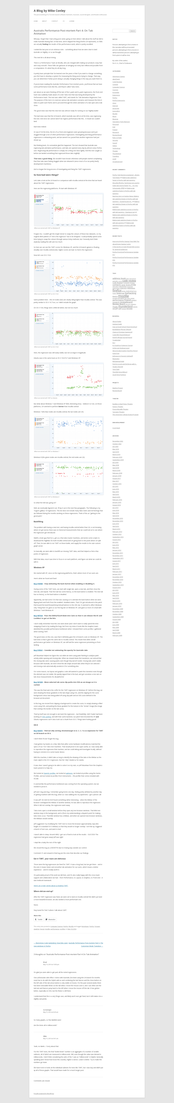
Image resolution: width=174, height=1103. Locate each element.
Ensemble (116, 92)
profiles (62, 929)
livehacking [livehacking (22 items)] (130, 293)
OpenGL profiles (49, 773)
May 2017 (116, 481)
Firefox (65, 926)
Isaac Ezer (116, 353)
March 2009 (116, 633)
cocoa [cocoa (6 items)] (120, 281)
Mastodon (116, 359)
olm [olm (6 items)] (125, 298)
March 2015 (116, 497)
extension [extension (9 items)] (123, 288)
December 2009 (118, 609)
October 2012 (117, 534)
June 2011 (116, 564)
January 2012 (117, 550)
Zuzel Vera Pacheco (119, 375)
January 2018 (117, 476)
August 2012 (117, 540)
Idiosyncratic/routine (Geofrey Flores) (125, 351)
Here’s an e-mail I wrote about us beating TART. (51, 886)
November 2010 (118, 580)
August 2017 (117, 478)
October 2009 (117, 614)
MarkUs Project (118, 388)
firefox (91, 926)
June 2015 (116, 489)
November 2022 (118, 441)
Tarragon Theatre (118, 412)
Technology (116, 148)
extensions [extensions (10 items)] (131, 288)
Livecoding (116, 111)
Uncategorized (117, 162)
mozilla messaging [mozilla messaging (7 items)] (118, 298)
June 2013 (116, 524)
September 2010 (118, 585)
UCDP (114, 159)
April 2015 (116, 494)
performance (54, 929)
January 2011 (117, 574)
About (44, 21)
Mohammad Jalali (118, 361)
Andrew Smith (117, 324)
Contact (55, 21)
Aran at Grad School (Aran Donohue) (125, 327)
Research (116, 132)
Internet (115, 106)
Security (115, 140)
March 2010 (116, 601)
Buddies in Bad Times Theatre (123, 404)
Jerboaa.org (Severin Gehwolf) (123, 356)
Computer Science (56, 926)
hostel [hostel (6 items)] (114, 293)
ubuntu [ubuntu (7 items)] (135, 307)
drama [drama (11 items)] (128, 285)
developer (85, 926)
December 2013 (118, 518)
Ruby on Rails (117, 138)
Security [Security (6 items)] (127, 304)
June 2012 (116, 545)
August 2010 (117, 588)
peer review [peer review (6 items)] (130, 298)
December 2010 (118, 577)
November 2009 (118, 611)
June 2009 (116, 625)
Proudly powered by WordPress (44, 1094)
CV (63, 21)
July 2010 (115, 590)
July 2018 (115, 462)
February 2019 (117, 457)
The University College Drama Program (125, 415)
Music (114, 116)
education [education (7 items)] (116, 286)
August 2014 (117, 505)
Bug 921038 (38, 682)
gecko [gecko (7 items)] (124, 291)
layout (42, 929)
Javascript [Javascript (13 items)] (120, 293)
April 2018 (116, 468)
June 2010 (116, 593)
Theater (115, 151)
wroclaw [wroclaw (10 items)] (129, 309)
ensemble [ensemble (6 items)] (130, 286)
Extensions (116, 95)
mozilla (47, 929)
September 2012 (118, 537)
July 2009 (115, 622)
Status (115, 146)
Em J (114, 343)
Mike (45, 1036)
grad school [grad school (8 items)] (130, 291)
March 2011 (116, 569)
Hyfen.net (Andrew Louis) (121, 348)
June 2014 (116, 510)
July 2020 (115, 447)
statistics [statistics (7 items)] (133, 304)
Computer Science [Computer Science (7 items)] (129, 283)
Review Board (117, 135)
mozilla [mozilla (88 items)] (123, 296)
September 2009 (118, 617)
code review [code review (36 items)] (129, 280)
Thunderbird (117, 154)
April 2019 (116, 452)
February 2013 (117, 532)
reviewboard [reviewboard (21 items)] (126, 302)
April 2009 (116, 630)
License (71, 21)
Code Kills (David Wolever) (121, 335)
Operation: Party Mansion (121, 122)
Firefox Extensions (119, 100)
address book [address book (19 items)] (119, 278)
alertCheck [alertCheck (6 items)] (133, 278)
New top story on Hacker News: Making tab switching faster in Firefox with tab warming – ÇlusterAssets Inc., (126, 199)
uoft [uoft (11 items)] (120, 308)
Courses (115, 90)
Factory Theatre (118, 407)
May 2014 (116, 513)
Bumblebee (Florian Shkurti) (122, 329)
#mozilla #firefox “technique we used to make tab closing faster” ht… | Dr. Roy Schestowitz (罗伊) (126, 185)
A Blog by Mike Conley (49, 11)
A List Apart (116, 428)
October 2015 (117, 484)
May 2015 (116, 492)
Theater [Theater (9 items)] (115, 307)
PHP (114, 127)
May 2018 (116, 465)
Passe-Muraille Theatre (120, 409)
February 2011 (117, 572)
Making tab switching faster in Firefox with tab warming (124, 191)
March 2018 (116, 470)
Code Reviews (117, 82)
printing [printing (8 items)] (133, 300)
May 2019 (116, 449)
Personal (116, 124)
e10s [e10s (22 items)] (133, 284)
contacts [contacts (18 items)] (117, 284)
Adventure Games (119, 76)
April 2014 (116, 516)
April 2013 (116, 526)
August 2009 (117, 619)
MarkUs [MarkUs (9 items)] (115, 296)
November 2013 (118, 521)
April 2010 (116, 598)
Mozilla (71, 926)
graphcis (37, 929)
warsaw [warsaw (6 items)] (124, 309)
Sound (115, 143)
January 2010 (117, 606)
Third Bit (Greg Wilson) (120, 372)
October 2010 (117, 582)
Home (36, 21)
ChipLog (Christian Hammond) (122, 332)
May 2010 (116, 596)
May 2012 (116, 548)
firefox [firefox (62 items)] (117, 290)
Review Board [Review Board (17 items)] (119, 304)
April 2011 (116, 566)
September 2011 (118, 558)
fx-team (97, 926)
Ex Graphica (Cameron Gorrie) (123, 345)
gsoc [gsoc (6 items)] (135, 291)
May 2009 (116, 627)
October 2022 (117, 444)
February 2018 (117, 473)
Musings (115, 119)
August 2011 (117, 561)
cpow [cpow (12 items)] (123, 285)
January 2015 (117, 502)
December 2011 (118, 553)
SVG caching (46, 717)
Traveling (116, 156)
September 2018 (118, 460)
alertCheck (116, 79)
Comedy (115, 84)
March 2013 (116, 529)
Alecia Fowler (117, 321)
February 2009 (117, 635)
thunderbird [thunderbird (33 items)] (125, 306)
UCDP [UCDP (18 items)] (115, 308)
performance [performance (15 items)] (118, 300)
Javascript (116, 108)
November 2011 (118, 556)
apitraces (69, 773)
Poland (115, 130)
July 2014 (115, 508)
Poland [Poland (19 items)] (127, 300)
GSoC (114, 103)
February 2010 (117, 603)
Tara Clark (116, 369)
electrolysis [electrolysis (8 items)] (123, 287)
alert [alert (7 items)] (127, 278)
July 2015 (115, 486)
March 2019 (116, 455)
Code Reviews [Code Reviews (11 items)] (118, 283)
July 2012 (115, 542)
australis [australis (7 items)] (115, 281)
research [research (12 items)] (116, 302)
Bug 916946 (38, 584)
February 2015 (117, 500)
